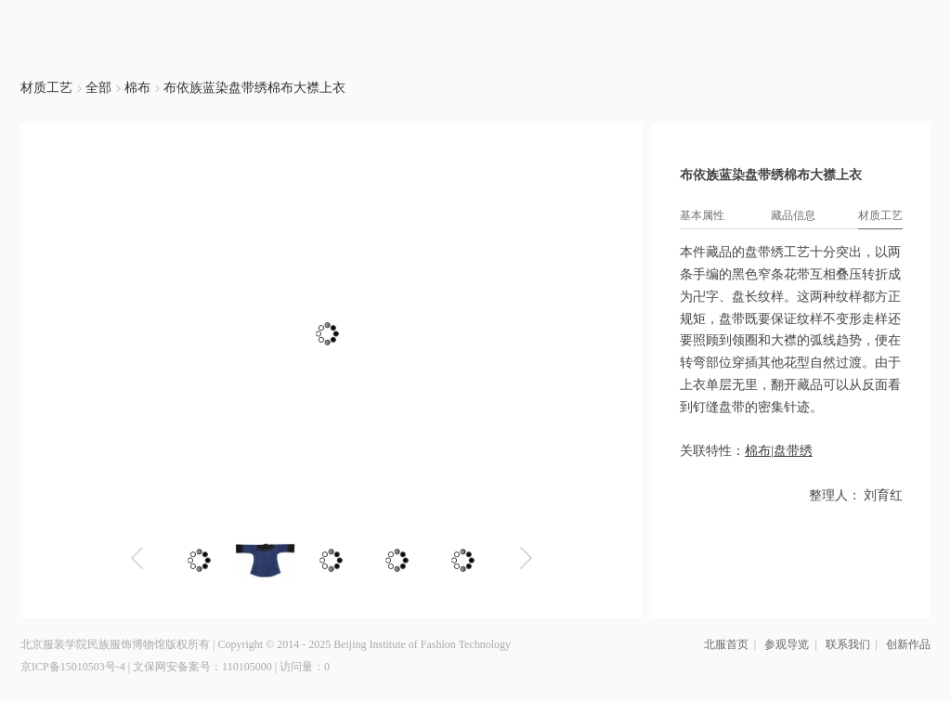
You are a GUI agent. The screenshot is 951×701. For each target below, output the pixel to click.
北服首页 (726, 644)
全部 (100, 88)
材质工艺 (46, 88)
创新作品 (908, 644)
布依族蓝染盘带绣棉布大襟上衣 (254, 88)
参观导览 (786, 644)
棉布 (137, 88)
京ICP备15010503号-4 (72, 666)
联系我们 (848, 644)
